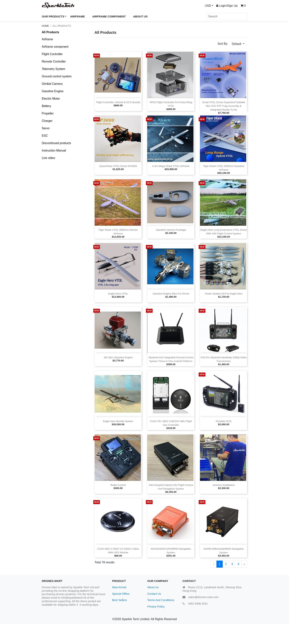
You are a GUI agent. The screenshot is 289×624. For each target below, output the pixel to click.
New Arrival (119, 587)
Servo (46, 128)
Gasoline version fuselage (171, 229)
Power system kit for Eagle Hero (223, 293)
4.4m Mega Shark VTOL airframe (170, 166)
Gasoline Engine (53, 91)
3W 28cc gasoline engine (118, 357)
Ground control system (57, 76)
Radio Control (118, 485)
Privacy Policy (156, 606)
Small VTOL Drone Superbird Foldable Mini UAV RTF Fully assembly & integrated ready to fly (223, 106)
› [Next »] (244, 564)
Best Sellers (119, 600)
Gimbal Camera (52, 83)
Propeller (48, 113)
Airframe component (55, 46)
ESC (45, 135)
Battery (46, 106)
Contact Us (154, 593)
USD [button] (208, 5)
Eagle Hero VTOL (118, 293)
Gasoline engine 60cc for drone (171, 293)
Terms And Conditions (160, 600)
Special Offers (121, 593)
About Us (153, 587)
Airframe (47, 39)
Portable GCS (223, 421)
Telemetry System (53, 68)
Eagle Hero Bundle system (118, 421)
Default (237, 43)
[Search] (226, 16)
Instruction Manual (54, 150)
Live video (48, 157)
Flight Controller (52, 54)
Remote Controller (54, 61)
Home (45, 25)
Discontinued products (56, 143)
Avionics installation (224, 485)
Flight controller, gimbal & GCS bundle (118, 102)
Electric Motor (51, 98)
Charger (47, 120)
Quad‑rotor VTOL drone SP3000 (118, 166)
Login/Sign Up (227, 5)
